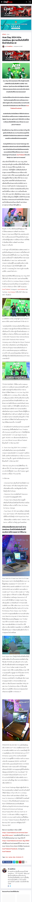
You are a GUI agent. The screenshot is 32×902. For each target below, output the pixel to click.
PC (22, 857)
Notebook (18, 857)
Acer (8, 34)
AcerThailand (21, 155)
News (14, 857)
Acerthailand (11, 292)
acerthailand (21, 289)
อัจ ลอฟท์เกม (11, 869)
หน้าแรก (4, 34)
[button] (1, 2)
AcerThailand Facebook (9, 849)
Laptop (10, 857)
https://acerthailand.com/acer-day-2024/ (16, 841)
